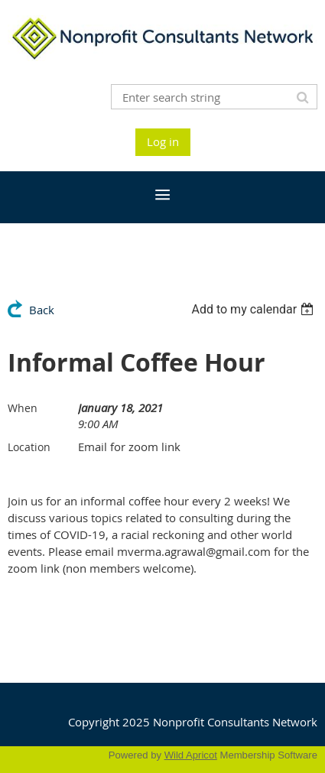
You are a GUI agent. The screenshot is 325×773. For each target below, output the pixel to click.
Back (41, 309)
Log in (163, 141)
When (22, 408)
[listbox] (254, 309)
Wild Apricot (190, 755)
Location (29, 447)
